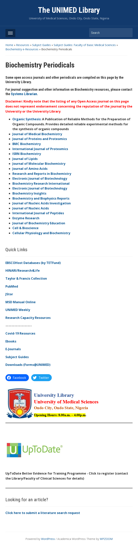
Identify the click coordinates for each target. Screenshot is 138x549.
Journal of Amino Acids (29, 168)
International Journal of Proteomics (40, 149)
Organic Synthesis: (26, 119)
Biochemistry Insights (29, 193)
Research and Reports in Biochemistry (41, 174)
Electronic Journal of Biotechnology (39, 178)
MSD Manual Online (20, 302)
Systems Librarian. (24, 94)
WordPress (48, 539)
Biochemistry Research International (41, 183)
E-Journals (13, 349)
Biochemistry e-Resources (21, 49)
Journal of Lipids (25, 159)
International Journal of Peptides (38, 213)
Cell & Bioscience (25, 228)
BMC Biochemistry (26, 144)
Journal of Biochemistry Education (38, 223)
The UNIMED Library (69, 10)
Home (9, 45)
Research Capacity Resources (28, 318)
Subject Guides (41, 45)
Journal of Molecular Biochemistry (38, 163)
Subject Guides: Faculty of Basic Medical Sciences (85, 45)
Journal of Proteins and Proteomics (39, 139)
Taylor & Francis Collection (26, 278)
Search (128, 33)
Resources (22, 45)
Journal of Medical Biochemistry (37, 134)
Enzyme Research (25, 218)
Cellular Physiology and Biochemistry (41, 233)
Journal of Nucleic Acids (30, 208)
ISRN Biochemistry (26, 154)
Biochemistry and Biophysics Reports (40, 198)
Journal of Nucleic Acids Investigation (41, 203)
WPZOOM (106, 539)
